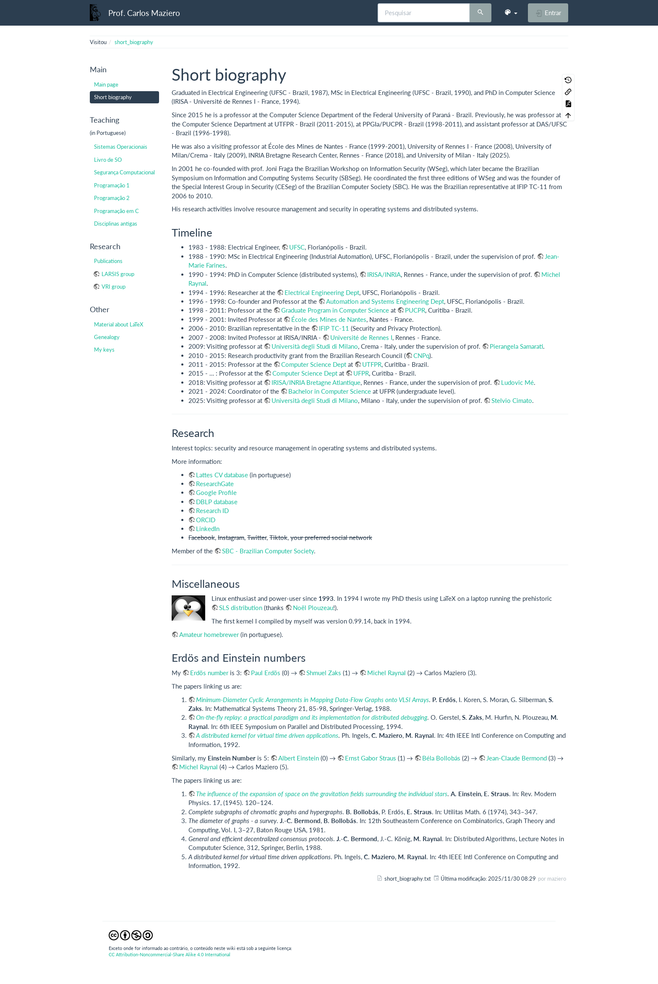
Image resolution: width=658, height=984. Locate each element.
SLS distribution (240, 607)
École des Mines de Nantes (328, 319)
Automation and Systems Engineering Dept (385, 301)
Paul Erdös (265, 672)
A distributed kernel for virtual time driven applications (267, 735)
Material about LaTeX (118, 324)
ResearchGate (215, 483)
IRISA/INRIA (384, 274)
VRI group (113, 286)
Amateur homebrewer (209, 634)
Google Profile (216, 492)
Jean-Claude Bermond (516, 758)
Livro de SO (108, 159)
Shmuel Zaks (323, 672)
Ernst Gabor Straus (370, 758)
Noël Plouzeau (313, 607)
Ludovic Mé (517, 382)
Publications (108, 261)
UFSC (297, 247)
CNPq (421, 355)
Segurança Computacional (124, 172)
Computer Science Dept (313, 364)
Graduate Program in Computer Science (335, 310)
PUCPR (415, 310)
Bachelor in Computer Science (329, 391)
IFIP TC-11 (334, 328)
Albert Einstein (298, 758)
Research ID (212, 510)
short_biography (134, 42)
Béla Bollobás (441, 758)
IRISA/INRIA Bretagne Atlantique (316, 382)
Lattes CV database (222, 475)
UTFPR (371, 364)
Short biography (113, 97)
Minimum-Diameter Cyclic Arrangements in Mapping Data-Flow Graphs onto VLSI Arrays (312, 699)
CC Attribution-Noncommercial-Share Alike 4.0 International (169, 954)
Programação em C (116, 211)
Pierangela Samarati (516, 346)
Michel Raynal (386, 672)
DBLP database (217, 501)
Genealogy (107, 337)
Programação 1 (112, 185)
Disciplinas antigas (115, 223)
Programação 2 (112, 198)
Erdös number (209, 672)
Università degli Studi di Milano (315, 346)
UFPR (361, 373)
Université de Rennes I (361, 337)
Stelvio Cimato (511, 400)
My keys (104, 349)
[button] (511, 12)
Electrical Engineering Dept (322, 292)
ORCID (205, 520)
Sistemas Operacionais (120, 146)
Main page (106, 84)
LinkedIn (207, 528)
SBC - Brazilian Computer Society (268, 551)
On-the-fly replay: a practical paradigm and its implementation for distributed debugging (311, 717)
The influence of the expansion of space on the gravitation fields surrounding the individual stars (321, 793)
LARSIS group (118, 274)
